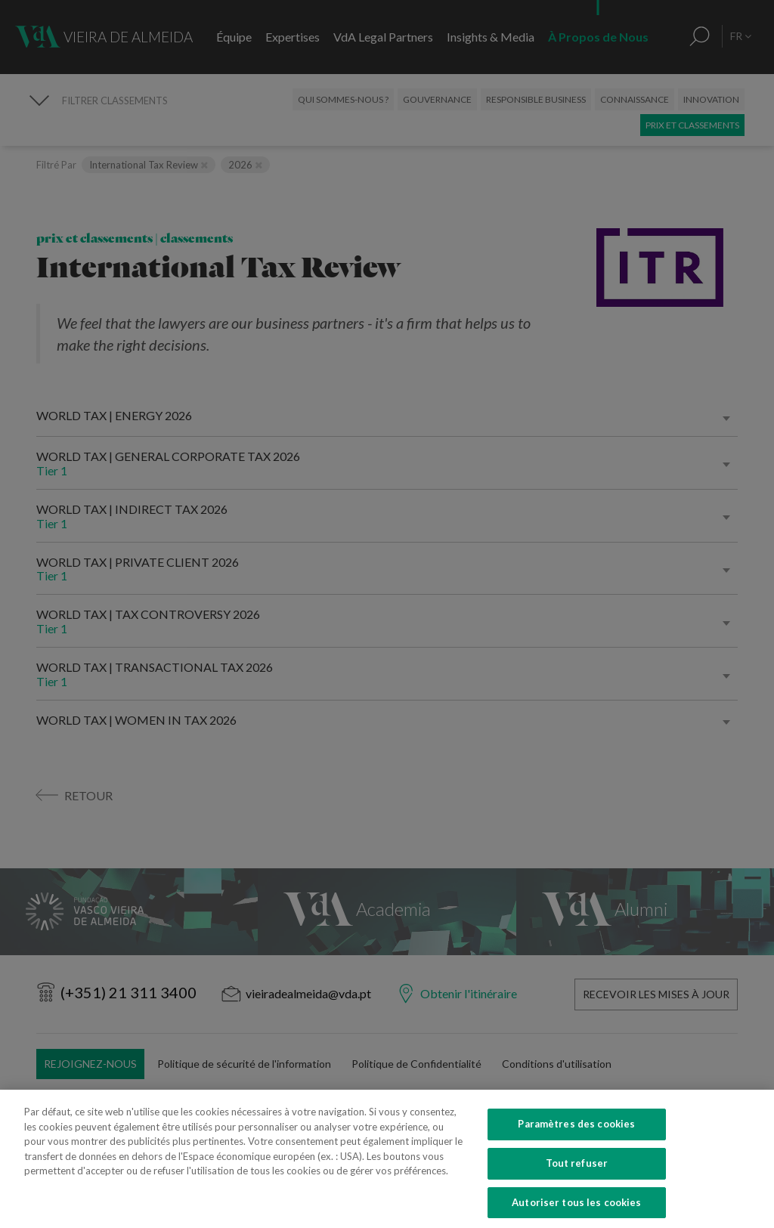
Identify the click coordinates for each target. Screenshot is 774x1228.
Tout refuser (577, 1180)
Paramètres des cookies (576, 1141)
